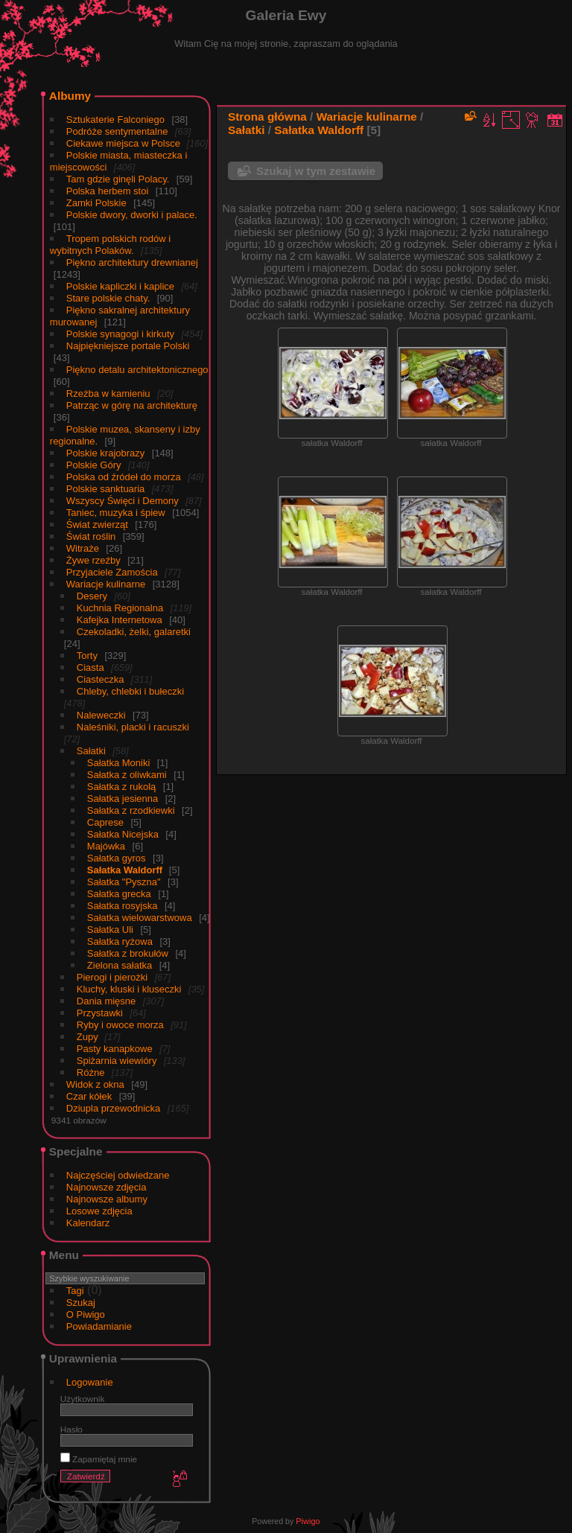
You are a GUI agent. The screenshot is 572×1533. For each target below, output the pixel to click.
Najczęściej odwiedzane (118, 1175)
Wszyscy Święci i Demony (122, 500)
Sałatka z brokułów (127, 953)
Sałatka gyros (116, 858)
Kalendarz (88, 1222)
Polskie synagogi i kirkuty (120, 334)
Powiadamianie (99, 1326)
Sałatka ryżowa (120, 941)
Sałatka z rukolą (121, 786)
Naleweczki (101, 715)
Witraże (82, 548)
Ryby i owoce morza (120, 1024)
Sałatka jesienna (122, 798)
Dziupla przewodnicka (113, 1108)
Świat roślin (90, 536)
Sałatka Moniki (118, 762)
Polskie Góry (93, 465)
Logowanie (89, 1382)
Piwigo (308, 1521)
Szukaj (80, 1302)
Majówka (106, 846)
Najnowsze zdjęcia (106, 1187)
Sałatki (91, 750)
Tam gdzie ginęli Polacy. (118, 179)
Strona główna (267, 116)
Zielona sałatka (119, 965)
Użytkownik (82, 1398)
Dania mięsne (106, 1001)
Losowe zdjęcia (99, 1211)
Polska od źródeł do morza (123, 476)
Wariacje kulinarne (105, 584)
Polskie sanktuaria (105, 488)
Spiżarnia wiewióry (117, 1060)
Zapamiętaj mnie (98, 1459)
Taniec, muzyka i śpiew (115, 512)
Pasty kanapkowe (115, 1048)
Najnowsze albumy (106, 1199)
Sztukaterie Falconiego (115, 119)
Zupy (89, 1036)
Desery (92, 596)
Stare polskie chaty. (108, 298)
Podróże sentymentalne (117, 131)
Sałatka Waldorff (126, 870)
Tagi (75, 1290)
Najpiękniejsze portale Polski (127, 345)
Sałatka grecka (119, 893)
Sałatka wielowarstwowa (139, 917)
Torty (87, 655)
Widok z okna (95, 1084)
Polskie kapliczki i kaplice (120, 286)
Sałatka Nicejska (123, 834)
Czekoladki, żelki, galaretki (134, 631)
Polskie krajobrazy (105, 453)
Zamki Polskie (96, 202)
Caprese (105, 822)
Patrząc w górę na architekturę (131, 405)
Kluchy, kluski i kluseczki (129, 989)
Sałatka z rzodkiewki (131, 810)
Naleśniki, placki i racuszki (133, 727)
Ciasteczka (100, 679)
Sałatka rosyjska (122, 905)
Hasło (71, 1429)
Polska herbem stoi (107, 191)
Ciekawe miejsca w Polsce (124, 143)
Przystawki (100, 1013)
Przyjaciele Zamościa (112, 572)
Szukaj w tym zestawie (315, 171)
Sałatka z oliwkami (127, 774)
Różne (91, 1072)
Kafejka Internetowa (119, 619)
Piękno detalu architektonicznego (137, 369)
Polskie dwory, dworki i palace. (131, 214)
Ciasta (90, 667)
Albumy (70, 95)
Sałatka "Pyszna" (124, 881)
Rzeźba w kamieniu (108, 393)
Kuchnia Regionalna (120, 607)
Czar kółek (89, 1096)
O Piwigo (85, 1314)
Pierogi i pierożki (112, 977)
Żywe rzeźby (93, 560)
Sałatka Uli (110, 929)
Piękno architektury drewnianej (132, 262)
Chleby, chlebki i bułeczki (130, 691)
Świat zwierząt (97, 524)
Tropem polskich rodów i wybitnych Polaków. (110, 244)
